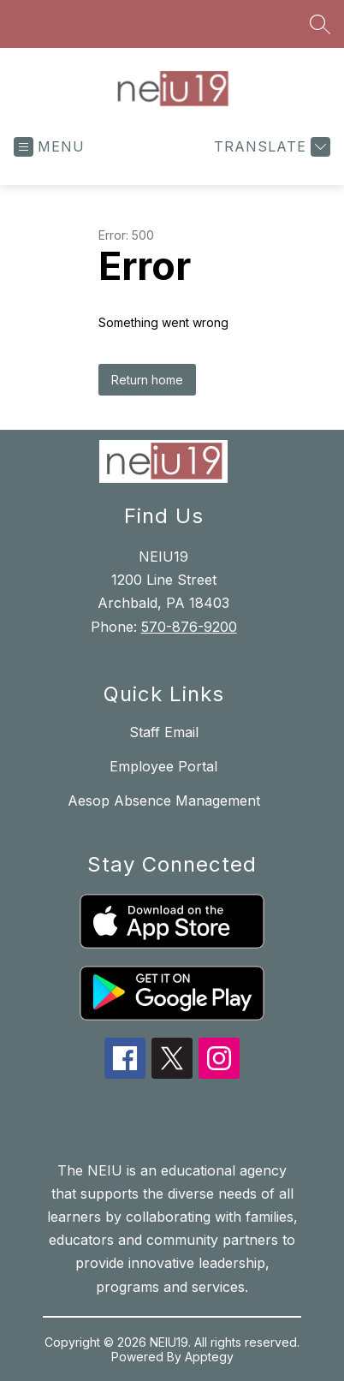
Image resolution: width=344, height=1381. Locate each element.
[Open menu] (49, 147)
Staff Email (164, 732)
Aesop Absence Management (164, 800)
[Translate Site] (270, 147)
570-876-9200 (189, 626)
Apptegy (209, 1356)
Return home (147, 379)
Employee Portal (163, 766)
